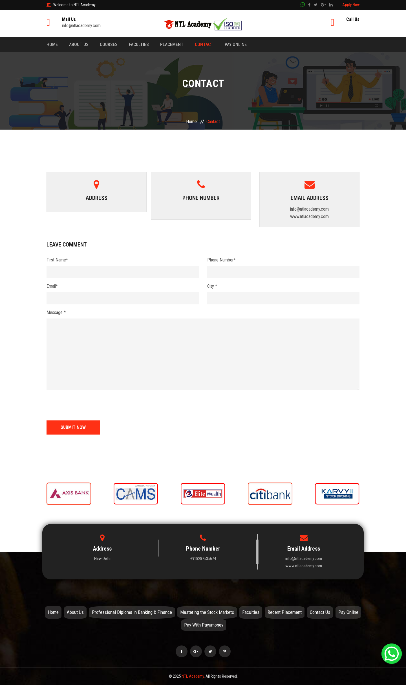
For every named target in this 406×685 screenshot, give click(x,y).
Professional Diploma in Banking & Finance (132, 612)
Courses (109, 44)
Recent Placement (285, 612)
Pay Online (236, 44)
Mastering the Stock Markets (207, 612)
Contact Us (320, 612)
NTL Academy (193, 676)
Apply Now (350, 5)
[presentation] (89, 405)
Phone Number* (221, 260)
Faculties (139, 44)
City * (212, 286)
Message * (56, 312)
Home (52, 44)
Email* (52, 286)
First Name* (57, 260)
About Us (79, 44)
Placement (172, 44)
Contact (204, 44)
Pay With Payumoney (203, 625)
